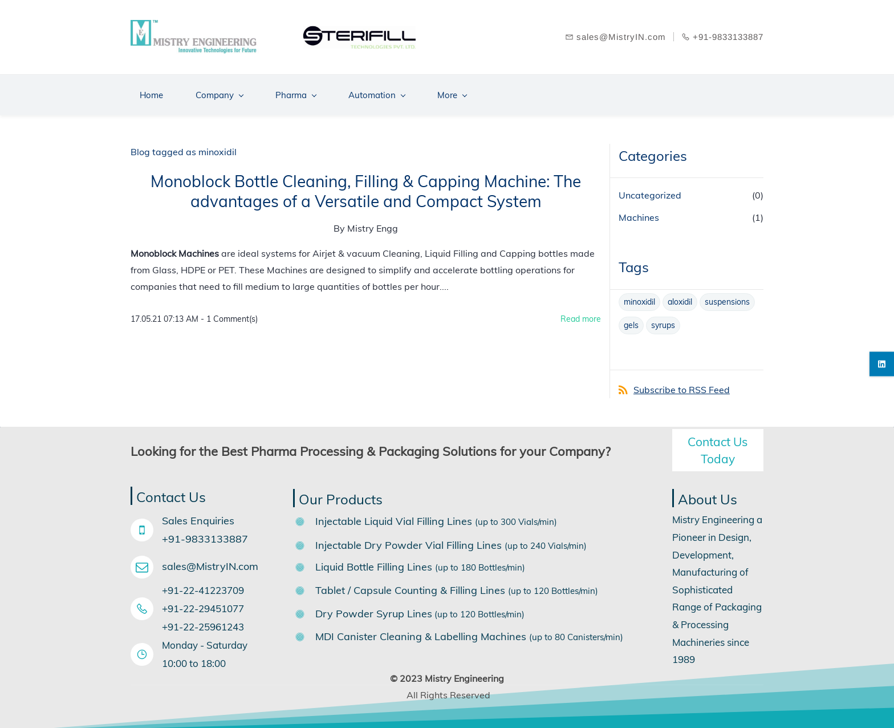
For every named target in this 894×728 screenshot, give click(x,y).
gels (631, 321)
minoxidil (639, 298)
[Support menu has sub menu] (529, 91)
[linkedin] (881, 364)
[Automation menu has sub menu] (376, 91)
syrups (663, 321)
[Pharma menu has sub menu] (295, 91)
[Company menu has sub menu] (219, 91)
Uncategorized (650, 191)
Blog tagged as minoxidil (184, 147)
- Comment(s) (229, 315)
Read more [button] (580, 315)
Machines (639, 213)
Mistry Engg (372, 224)
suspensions (727, 298)
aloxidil (680, 298)
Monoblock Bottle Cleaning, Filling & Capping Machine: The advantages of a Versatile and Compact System (366, 188)
